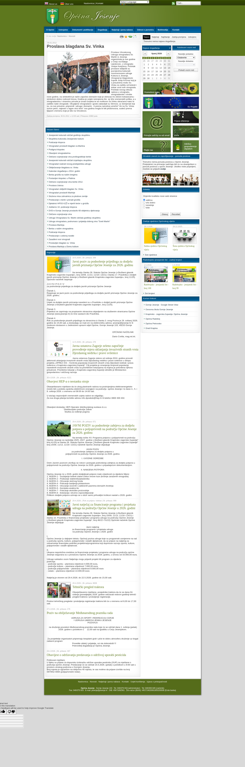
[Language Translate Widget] (134, 1)
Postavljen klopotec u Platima (62, 178)
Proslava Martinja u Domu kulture (64, 246)
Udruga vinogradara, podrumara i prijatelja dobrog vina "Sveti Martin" (79, 221)
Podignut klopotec (57, 149)
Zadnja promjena (179, 37)
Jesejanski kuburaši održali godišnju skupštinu (69, 135)
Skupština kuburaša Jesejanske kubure (66, 139)
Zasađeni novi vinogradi (59, 239)
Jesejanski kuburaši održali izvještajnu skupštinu (70, 160)
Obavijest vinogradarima (59, 153)
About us (51, 4)
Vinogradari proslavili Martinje (62, 192)
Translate (127, 5)
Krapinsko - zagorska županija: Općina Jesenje (166, 314)
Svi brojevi (150, 293)
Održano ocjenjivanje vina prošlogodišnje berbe (70, 157)
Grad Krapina (151, 328)
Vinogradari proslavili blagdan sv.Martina (67, 146)
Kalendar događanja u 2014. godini (64, 171)
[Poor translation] (11, 711)
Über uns (66, 4)
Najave (146, 37)
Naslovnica (89, 3)
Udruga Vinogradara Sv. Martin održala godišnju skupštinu (75, 218)
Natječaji (155, 37)
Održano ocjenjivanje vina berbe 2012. (66, 182)
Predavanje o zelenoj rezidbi (61, 236)
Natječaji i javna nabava (109, 681)
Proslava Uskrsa (56, 185)
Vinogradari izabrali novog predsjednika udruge (70, 164)
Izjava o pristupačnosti (157, 681)
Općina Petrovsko (153, 323)
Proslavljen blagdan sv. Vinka (62, 243)
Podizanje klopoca (57, 142)
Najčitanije (165, 37)
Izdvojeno (192, 37)
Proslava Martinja (56, 225)
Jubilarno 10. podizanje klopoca (63, 207)
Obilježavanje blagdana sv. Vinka (63, 167)
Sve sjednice (151, 255)
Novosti (72, 36)
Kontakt (99, 3)
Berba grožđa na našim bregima (63, 175)
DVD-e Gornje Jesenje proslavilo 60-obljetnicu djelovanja (74, 210)
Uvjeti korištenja (138, 681)
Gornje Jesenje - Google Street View (161, 305)
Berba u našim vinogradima (61, 228)
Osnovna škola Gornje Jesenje (159, 309)
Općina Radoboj (152, 319)
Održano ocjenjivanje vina (60, 214)
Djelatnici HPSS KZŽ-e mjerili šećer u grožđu (69, 203)
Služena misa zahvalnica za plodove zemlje (68, 196)
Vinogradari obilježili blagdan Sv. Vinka (66, 189)
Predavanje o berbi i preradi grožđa (64, 200)
